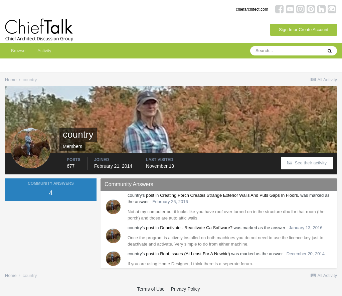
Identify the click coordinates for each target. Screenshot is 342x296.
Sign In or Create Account (303, 29)
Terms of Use (150, 289)
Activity (44, 50)
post (150, 195)
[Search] (286, 50)
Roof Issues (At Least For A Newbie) (195, 253)
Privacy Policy (185, 289)
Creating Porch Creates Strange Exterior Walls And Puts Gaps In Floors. (229, 195)
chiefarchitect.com (252, 9)
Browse (18, 50)
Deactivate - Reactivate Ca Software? (196, 227)
